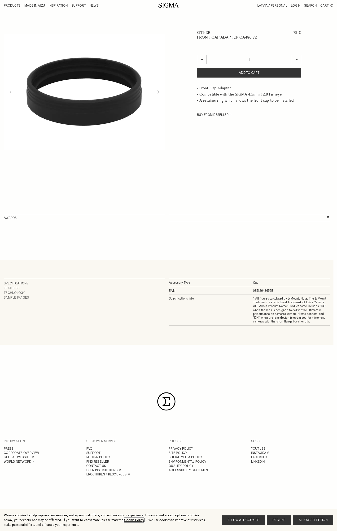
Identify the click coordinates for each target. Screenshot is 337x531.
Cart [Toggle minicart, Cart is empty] (326, 5)
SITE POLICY (178, 453)
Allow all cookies (243, 520)
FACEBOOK (259, 457)
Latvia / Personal (272, 5)
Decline (278, 520)
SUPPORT (93, 453)
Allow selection (313, 520)
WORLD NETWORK (17, 461)
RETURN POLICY (98, 457)
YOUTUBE (258, 448)
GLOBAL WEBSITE (17, 457)
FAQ (89, 448)
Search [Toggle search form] (310, 5)
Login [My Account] (295, 5)
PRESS (8, 448)
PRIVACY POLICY (181, 448)
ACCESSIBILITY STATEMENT (189, 470)
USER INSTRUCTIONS (102, 470)
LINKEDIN (258, 461)
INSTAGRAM (260, 453)
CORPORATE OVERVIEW (21, 453)
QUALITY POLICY (181, 466)
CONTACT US (96, 466)
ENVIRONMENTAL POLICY (187, 461)
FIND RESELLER (97, 461)
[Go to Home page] (168, 5)
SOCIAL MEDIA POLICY (185, 457)
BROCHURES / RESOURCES (106, 474)
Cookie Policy (134, 520)
